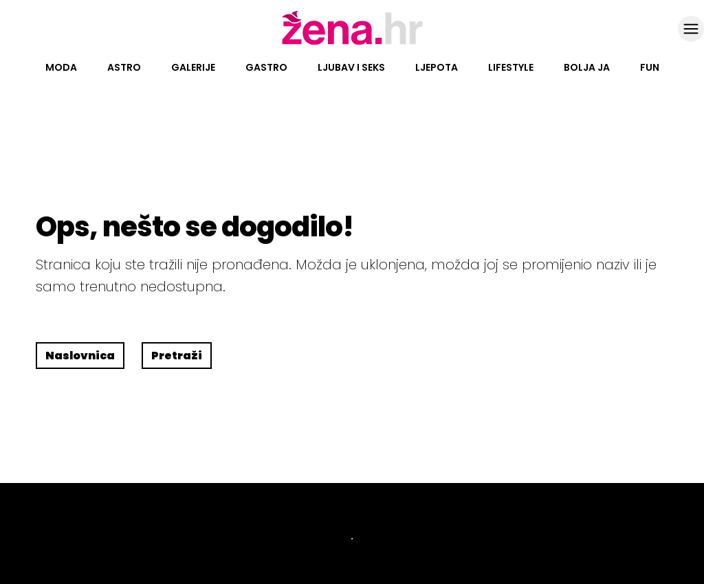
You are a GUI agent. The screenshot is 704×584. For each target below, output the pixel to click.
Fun (649, 67)
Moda (61, 67)
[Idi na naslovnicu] (352, 43)
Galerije (193, 67)
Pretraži (176, 355)
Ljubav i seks (351, 67)
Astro (124, 67)
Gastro (266, 67)
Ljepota (436, 67)
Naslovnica (80, 355)
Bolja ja (587, 67)
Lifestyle (511, 67)
